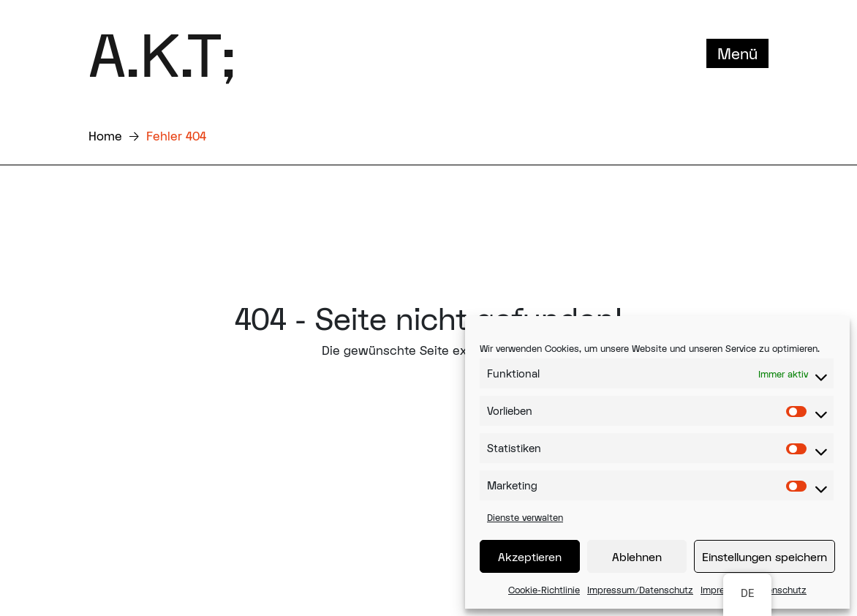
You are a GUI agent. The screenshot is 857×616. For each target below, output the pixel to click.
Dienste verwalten (525, 517)
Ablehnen (637, 556)
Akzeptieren (530, 556)
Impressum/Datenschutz (640, 590)
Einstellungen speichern (764, 556)
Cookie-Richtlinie (544, 590)
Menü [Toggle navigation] (737, 53)
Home (105, 136)
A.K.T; (161, 53)
